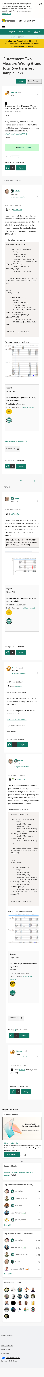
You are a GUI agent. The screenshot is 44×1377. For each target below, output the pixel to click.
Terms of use (5, 1359)
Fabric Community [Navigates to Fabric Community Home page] (26, 20)
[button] (21, 81)
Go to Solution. (25, 147)
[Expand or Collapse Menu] (3, 26)
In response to (18, 197)
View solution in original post (16, 446)
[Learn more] (12, 1161)
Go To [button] (36, 32)
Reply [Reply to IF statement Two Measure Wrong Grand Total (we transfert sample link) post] (21, 168)
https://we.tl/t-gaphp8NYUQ (16, 134)
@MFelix (18, 691)
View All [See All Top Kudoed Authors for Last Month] (8, 1283)
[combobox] (25, 37)
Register (12, 32)
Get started (29, 46)
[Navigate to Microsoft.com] (8, 20)
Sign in (21, 32)
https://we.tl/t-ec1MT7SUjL (17, 724)
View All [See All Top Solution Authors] (8, 1234)
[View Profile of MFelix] (17, 191)
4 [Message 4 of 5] (11, 465)
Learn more (6, 13)
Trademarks (5, 1362)
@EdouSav (17, 210)
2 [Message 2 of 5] (11, 651)
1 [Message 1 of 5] (11, 162)
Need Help (15, 157)
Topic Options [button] (33, 81)
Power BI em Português (28, 412)
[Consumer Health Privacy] (22, 1370)
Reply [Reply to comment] (21, 471)
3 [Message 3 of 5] (13, 744)
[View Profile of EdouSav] (14, 92)
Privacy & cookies (7, 1355)
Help (28, 32)
